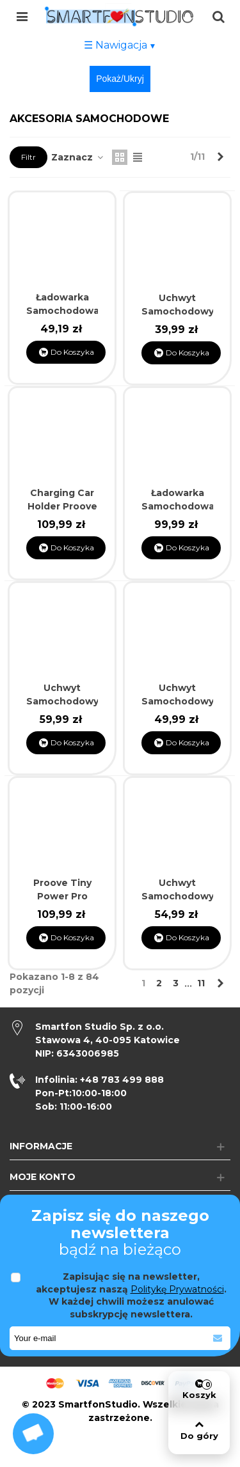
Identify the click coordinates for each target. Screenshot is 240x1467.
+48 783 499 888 (99, 1079)
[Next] (220, 157)
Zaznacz (77, 157)
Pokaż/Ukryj (120, 79)
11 (201, 983)
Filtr (28, 157)
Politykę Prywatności (177, 1289)
